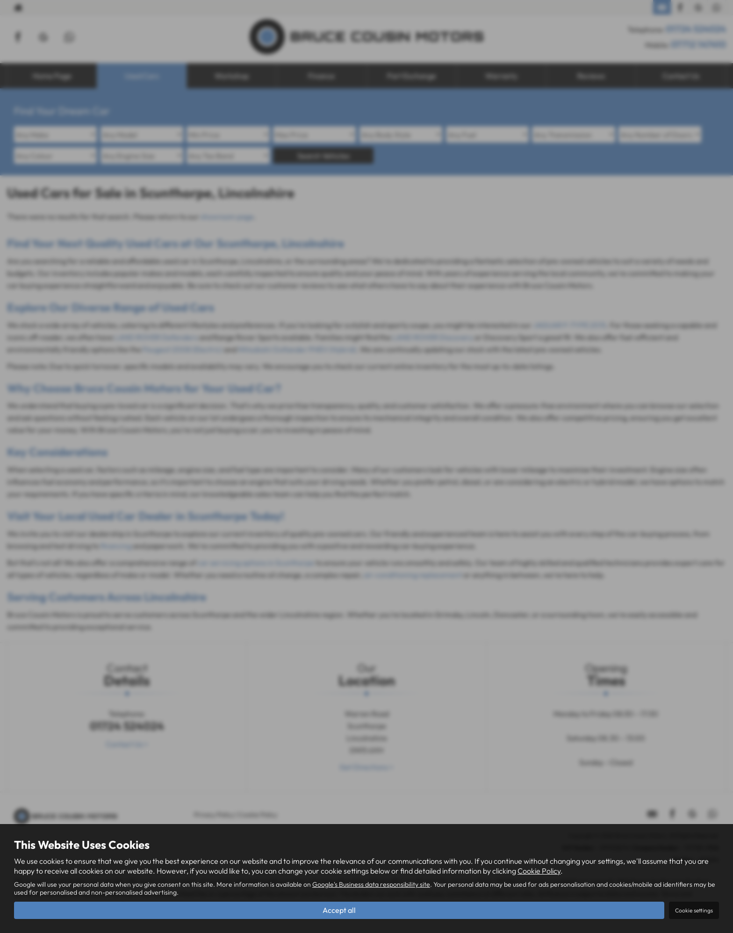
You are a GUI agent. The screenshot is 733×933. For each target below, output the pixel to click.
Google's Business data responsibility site (371, 884)
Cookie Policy (539, 870)
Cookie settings (694, 910)
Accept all (339, 910)
